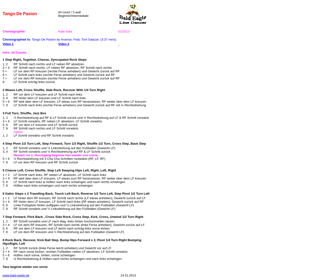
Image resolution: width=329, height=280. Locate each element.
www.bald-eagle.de (16, 275)
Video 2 (63, 44)
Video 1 (8, 44)
